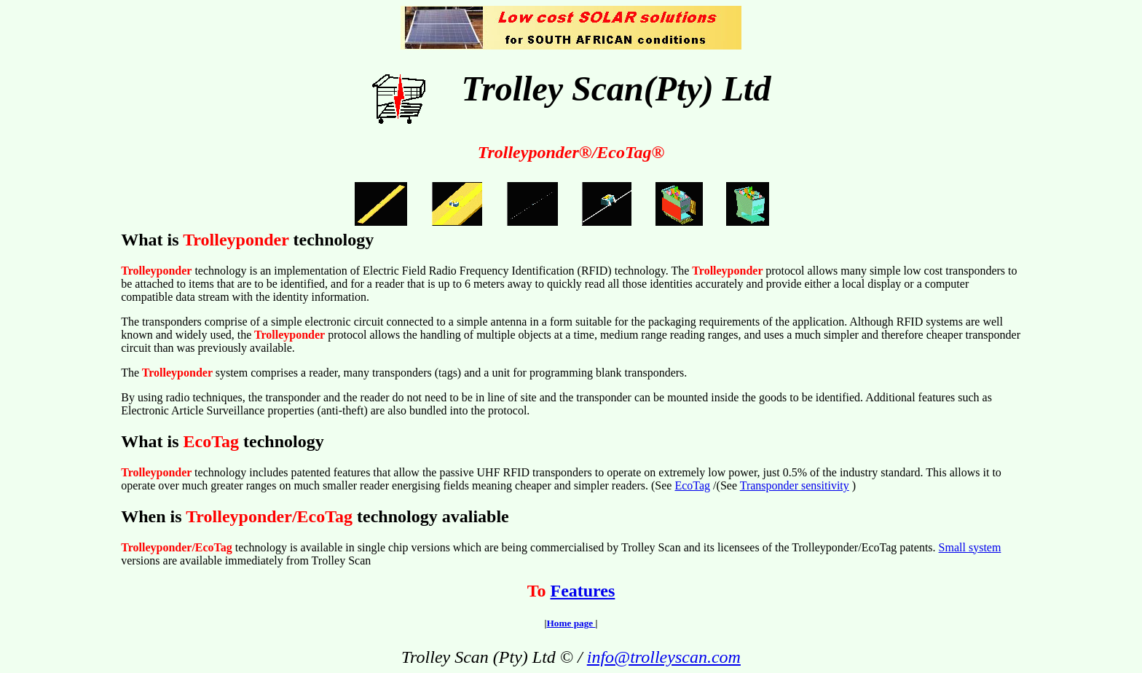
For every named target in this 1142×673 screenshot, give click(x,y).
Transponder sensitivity (794, 485)
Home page (570, 623)
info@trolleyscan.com (664, 657)
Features (582, 590)
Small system (970, 547)
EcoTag (692, 485)
